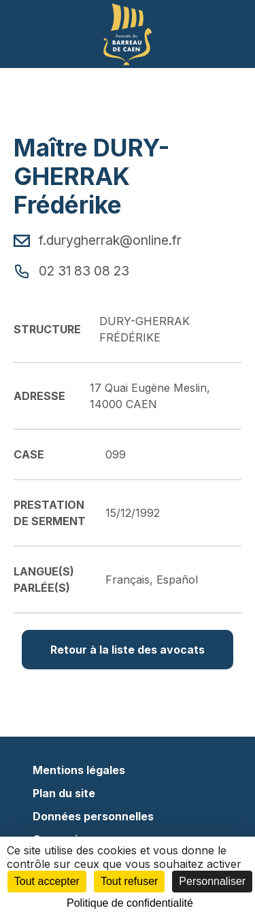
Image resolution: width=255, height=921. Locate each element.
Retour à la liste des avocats (127, 649)
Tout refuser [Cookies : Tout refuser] (129, 881)
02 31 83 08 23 (71, 271)
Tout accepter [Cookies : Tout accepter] (47, 881)
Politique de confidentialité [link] (130, 903)
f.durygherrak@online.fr (98, 240)
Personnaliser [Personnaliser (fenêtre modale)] (212, 881)
